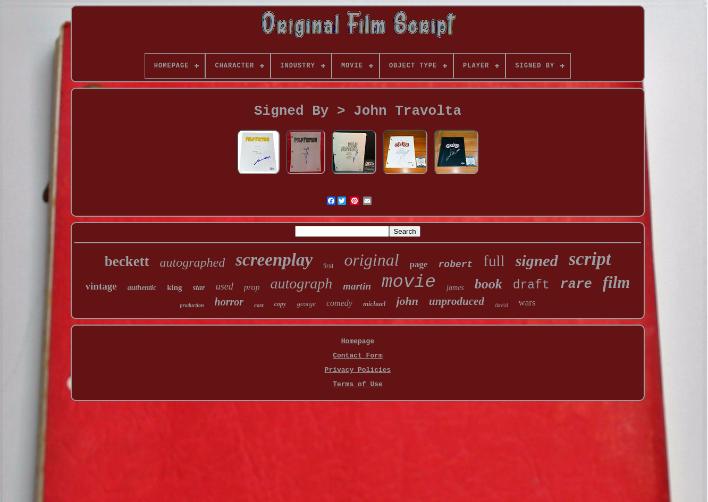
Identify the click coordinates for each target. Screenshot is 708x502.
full (493, 260)
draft (531, 285)
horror (229, 302)
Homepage (357, 341)
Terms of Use (358, 384)
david (501, 305)
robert (456, 264)
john (407, 301)
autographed (192, 262)
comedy (339, 303)
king (174, 287)
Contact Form (358, 356)
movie (409, 282)
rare (576, 284)
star (199, 287)
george (306, 304)
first (328, 266)
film (616, 282)
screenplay (274, 259)
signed (537, 260)
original (371, 259)
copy (280, 304)
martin (357, 286)
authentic (142, 288)
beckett (127, 261)
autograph (302, 283)
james (455, 288)
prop (252, 287)
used (224, 286)
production (192, 305)
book (488, 284)
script (590, 259)
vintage (101, 286)
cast (259, 305)
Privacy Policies (358, 370)
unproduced (456, 301)
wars (526, 302)
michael (374, 304)
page (419, 264)
